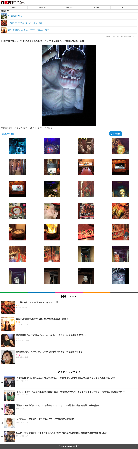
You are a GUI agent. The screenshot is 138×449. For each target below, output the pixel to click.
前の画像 (116, 133)
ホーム (14, 7)
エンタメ (96, 7)
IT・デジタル (41, 7)
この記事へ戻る (8, 134)
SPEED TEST (69, 7)
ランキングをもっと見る (69, 446)
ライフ (124, 7)
